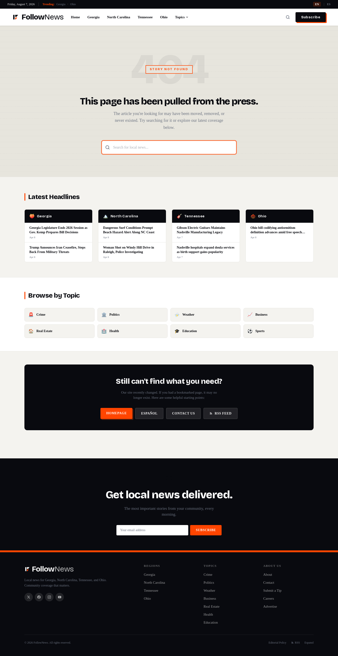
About (267, 574)
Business (210, 598)
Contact (268, 582)
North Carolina (118, 17)
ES (328, 4)
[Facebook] (39, 597)
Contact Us (183, 413)
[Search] (288, 17)
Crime (208, 574)
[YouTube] (59, 597)
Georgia (60, 4)
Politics (209, 582)
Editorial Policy (277, 642)
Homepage (116, 413)
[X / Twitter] (28, 597)
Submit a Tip (272, 590)
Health (208, 614)
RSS (295, 642)
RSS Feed (220, 413)
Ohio (73, 4)
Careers (268, 598)
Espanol (309, 642)
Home (75, 17)
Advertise (270, 606)
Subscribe (310, 17)
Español (149, 413)
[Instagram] (49, 597)
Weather (209, 590)
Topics (181, 17)
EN (317, 4)
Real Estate (211, 606)
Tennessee (145, 17)
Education (211, 622)
